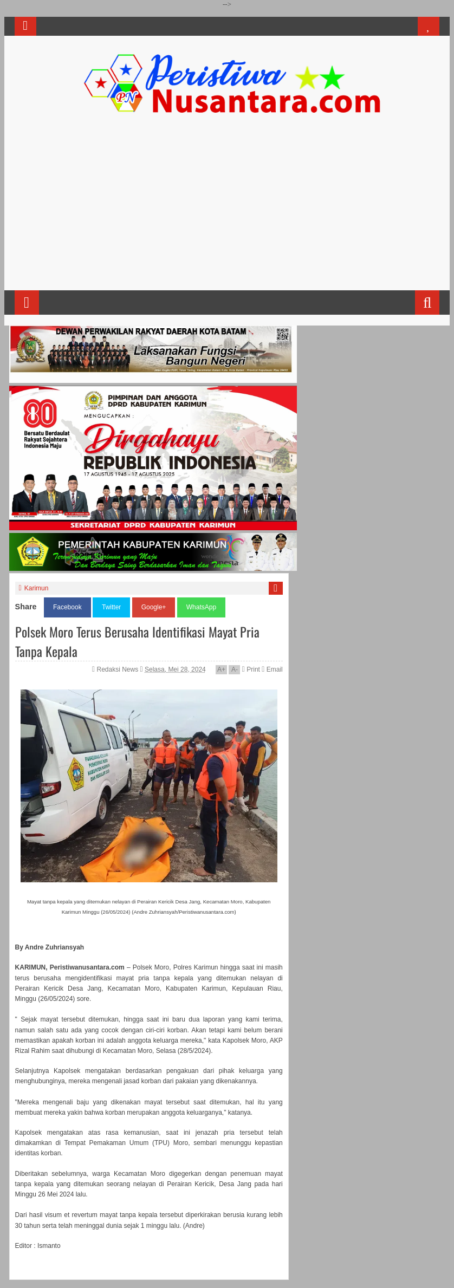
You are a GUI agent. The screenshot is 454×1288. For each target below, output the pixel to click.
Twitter (111, 607)
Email (272, 669)
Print (251, 669)
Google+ (153, 607)
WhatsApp (201, 607)
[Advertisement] (227, 206)
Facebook (67, 607)
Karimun (36, 588)
